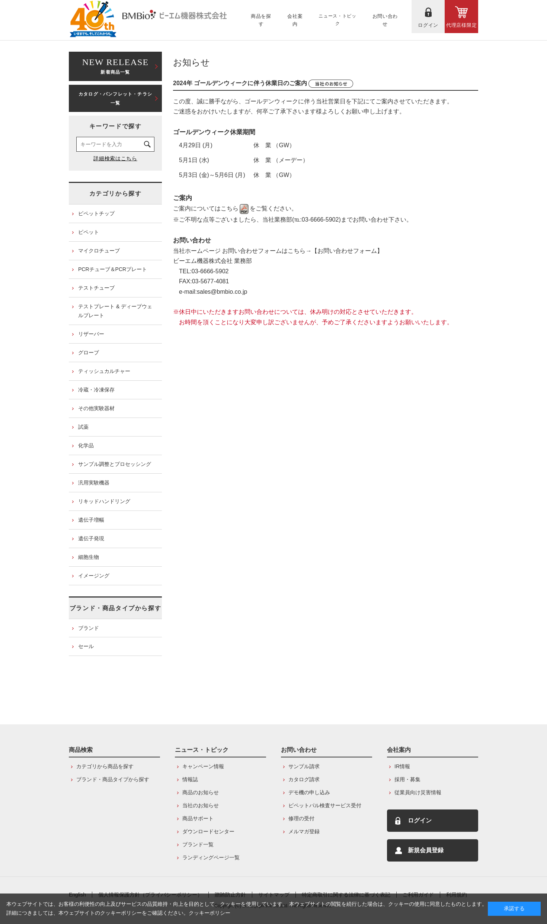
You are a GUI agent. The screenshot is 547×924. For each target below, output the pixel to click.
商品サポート (198, 818)
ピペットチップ (96, 213)
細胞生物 (88, 557)
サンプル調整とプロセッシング (114, 464)
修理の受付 (301, 818)
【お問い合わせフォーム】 (347, 251)
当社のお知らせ (200, 805)
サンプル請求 (304, 766)
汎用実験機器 (93, 483)
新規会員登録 (426, 850)
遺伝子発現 (91, 538)
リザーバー (91, 334)
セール (86, 646)
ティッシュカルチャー (104, 371)
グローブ (88, 352)
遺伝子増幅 (91, 520)
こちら (235, 208)
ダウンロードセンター (208, 831)
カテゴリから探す (115, 193)
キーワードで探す (115, 126)
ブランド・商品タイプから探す (115, 608)
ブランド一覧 (198, 844)
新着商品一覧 (115, 66)
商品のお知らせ (200, 792)
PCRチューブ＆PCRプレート (112, 269)
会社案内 (399, 750)
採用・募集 (407, 779)
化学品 (86, 445)
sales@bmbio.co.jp (222, 292)
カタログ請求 (304, 779)
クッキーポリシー (209, 913)
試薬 (83, 427)
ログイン (420, 820)
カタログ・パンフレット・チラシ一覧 (115, 98)
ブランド (88, 628)
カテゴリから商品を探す (105, 766)
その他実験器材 (96, 408)
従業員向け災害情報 (417, 792)
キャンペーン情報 (203, 766)
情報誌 (190, 779)
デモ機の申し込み (309, 792)
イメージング (93, 576)
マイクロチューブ (99, 251)
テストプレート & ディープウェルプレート (115, 310)
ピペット (88, 232)
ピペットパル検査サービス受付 (324, 805)
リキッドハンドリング (104, 501)
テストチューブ (96, 288)
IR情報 (402, 766)
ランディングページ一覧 (211, 857)
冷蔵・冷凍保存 (96, 390)
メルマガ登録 (304, 831)
